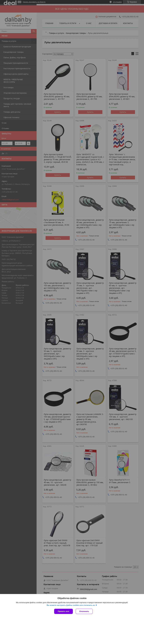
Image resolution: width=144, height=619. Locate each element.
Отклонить (84, 611)
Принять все (63, 611)
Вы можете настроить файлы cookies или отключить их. (71, 605)
